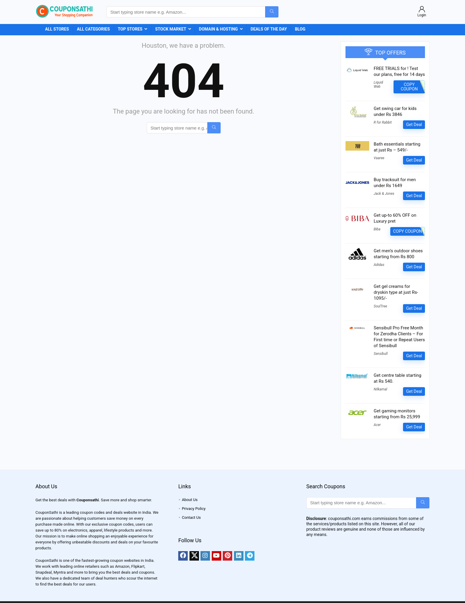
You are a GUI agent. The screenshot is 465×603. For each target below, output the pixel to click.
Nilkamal (380, 389)
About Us (190, 499)
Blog (300, 29)
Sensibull (381, 354)
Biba (377, 229)
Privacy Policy (194, 508)
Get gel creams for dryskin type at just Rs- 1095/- (396, 292)
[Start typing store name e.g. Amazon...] (271, 11)
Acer (377, 425)
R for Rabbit (383, 122)
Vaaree (379, 158)
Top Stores (130, 29)
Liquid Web (378, 84)
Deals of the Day (269, 29)
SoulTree (380, 306)
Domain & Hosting (218, 29)
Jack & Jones (384, 194)
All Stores (57, 29)
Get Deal (414, 124)
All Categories (93, 29)
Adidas (379, 265)
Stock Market (170, 29)
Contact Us (191, 517)
